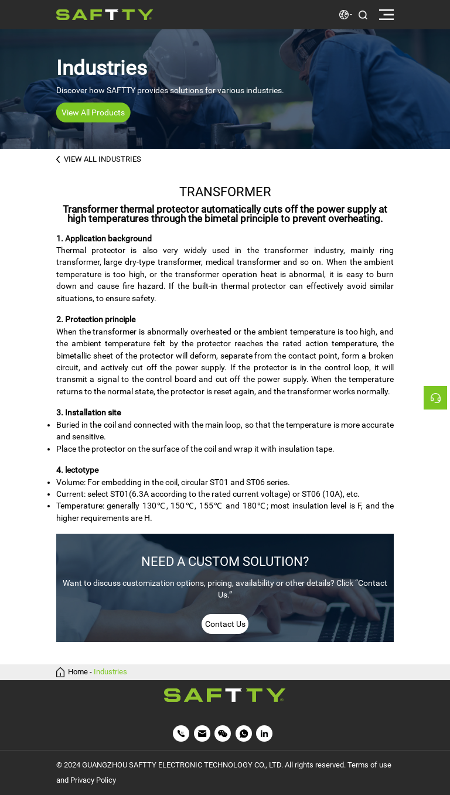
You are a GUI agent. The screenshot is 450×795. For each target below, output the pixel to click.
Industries (110, 672)
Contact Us (225, 624)
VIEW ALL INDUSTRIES (99, 159)
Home (78, 672)
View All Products (93, 112)
